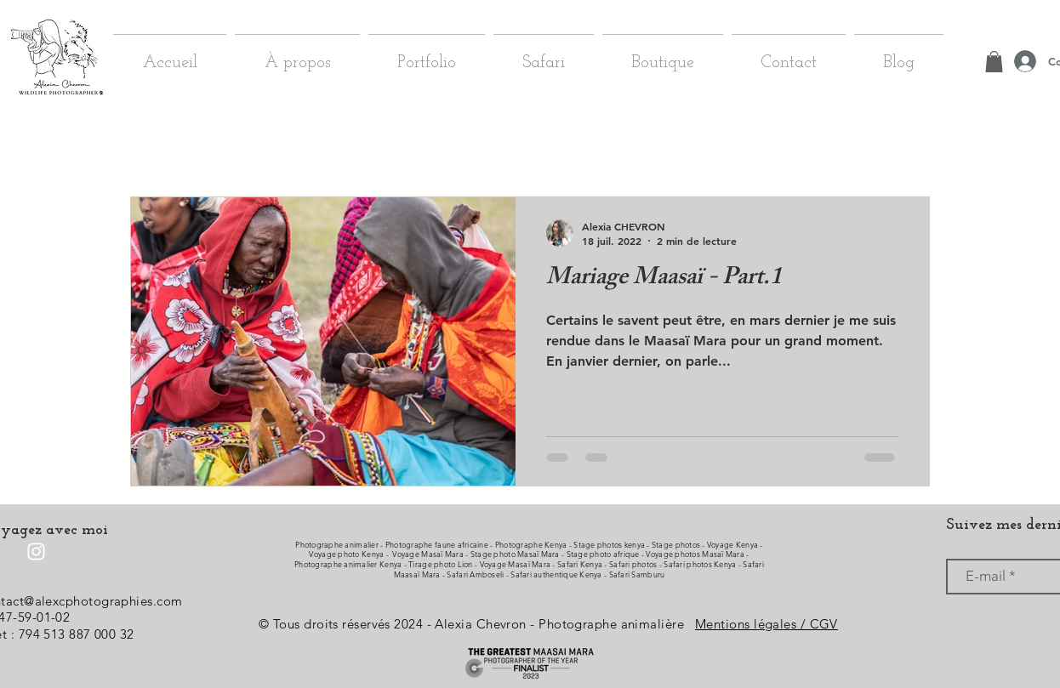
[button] (908, 147)
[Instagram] (36, 551)
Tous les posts (164, 145)
